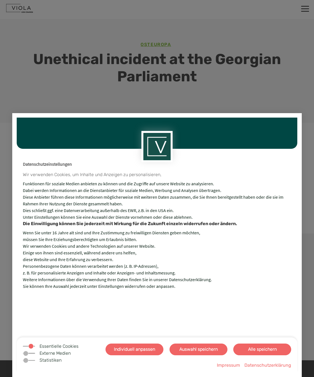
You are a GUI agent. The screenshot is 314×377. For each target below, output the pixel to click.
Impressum (228, 365)
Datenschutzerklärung (267, 365)
